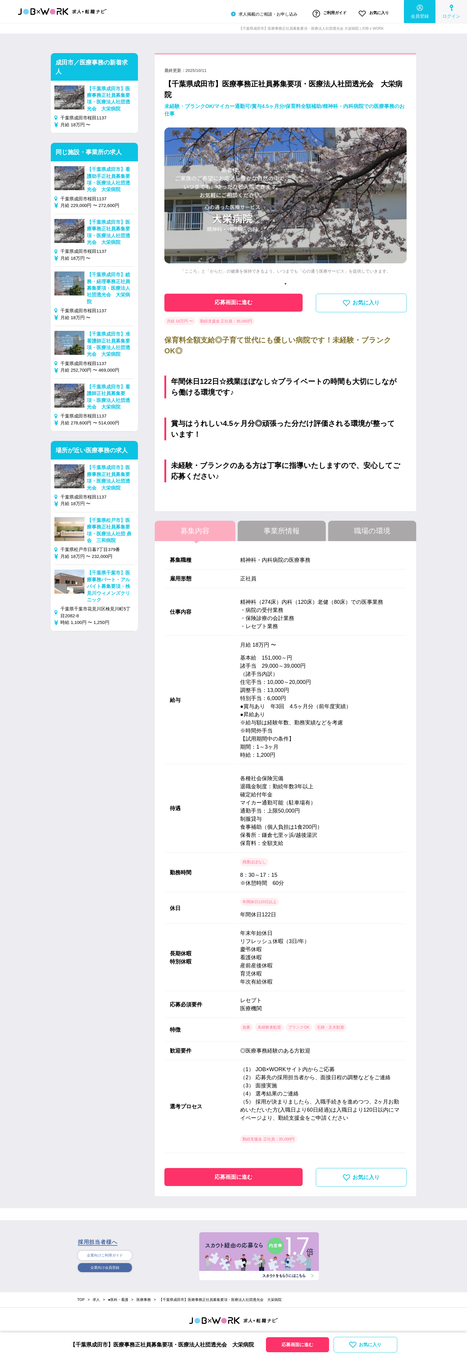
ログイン (451, 11)
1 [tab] (285, 282)
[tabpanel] (285, 201)
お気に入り (370, 13)
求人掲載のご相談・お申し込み (250, 13)
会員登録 (419, 11)
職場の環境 (372, 529)
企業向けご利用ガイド (105, 1253)
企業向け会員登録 (105, 1266)
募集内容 (195, 529)
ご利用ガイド (319, 13)
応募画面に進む (233, 301)
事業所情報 (282, 529)
